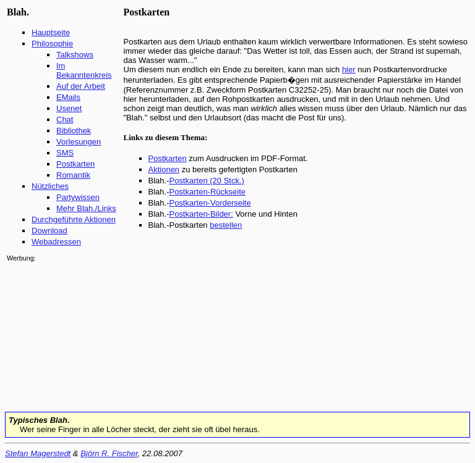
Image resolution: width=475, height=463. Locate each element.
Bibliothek (73, 130)
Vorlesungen (78, 141)
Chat (64, 119)
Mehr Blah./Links (86, 208)
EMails (68, 97)
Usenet (69, 108)
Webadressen (56, 241)
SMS (65, 152)
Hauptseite (51, 32)
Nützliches (50, 186)
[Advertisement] (44, 336)
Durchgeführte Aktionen (74, 219)
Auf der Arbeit (80, 86)
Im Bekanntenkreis (84, 70)
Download (49, 230)
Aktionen (164, 169)
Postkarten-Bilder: (201, 214)
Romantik (73, 175)
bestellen (226, 225)
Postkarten (75, 164)
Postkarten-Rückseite (207, 191)
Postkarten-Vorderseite (209, 202)
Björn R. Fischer (108, 453)
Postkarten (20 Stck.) (206, 180)
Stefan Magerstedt (38, 453)
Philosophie (52, 43)
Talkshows (74, 54)
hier (349, 69)
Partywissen (78, 197)
